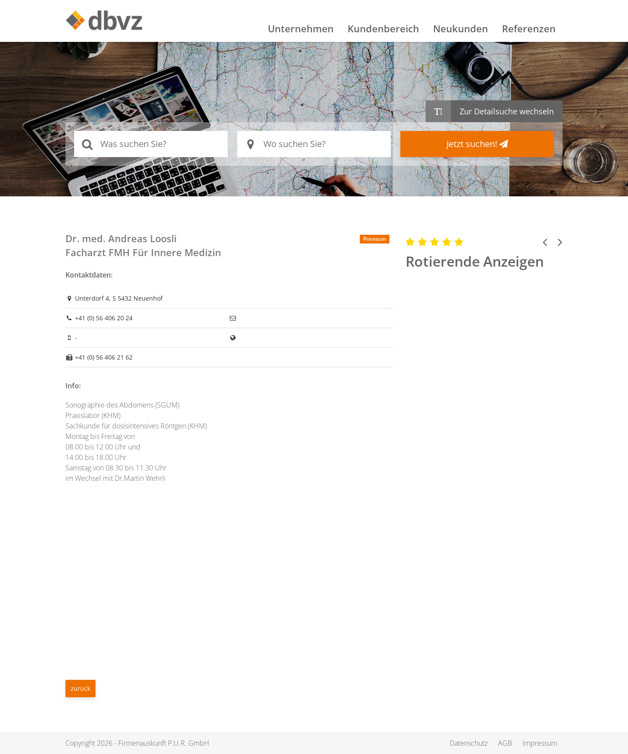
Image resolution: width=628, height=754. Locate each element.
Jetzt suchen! (477, 144)
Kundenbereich (383, 28)
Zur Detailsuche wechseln (507, 111)
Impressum (539, 743)
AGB (505, 743)
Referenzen (529, 28)
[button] (545, 241)
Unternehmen (301, 28)
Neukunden (460, 28)
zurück (80, 688)
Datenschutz (469, 743)
